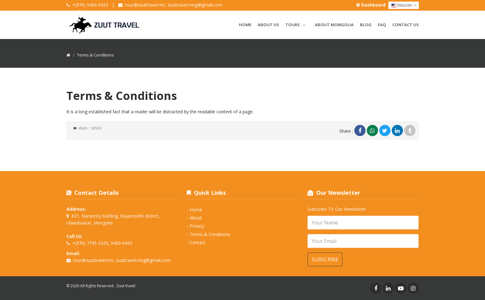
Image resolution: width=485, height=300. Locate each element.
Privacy (197, 226)
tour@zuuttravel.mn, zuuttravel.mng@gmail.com (173, 5)
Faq (382, 24)
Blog (365, 24)
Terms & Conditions (210, 234)
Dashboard (371, 5)
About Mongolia (334, 24)
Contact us (405, 24)
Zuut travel (125, 285)
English (403, 5)
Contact (198, 242)
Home (245, 24)
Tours (296, 23)
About (196, 218)
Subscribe (325, 259)
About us (268, 24)
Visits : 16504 (89, 128)
